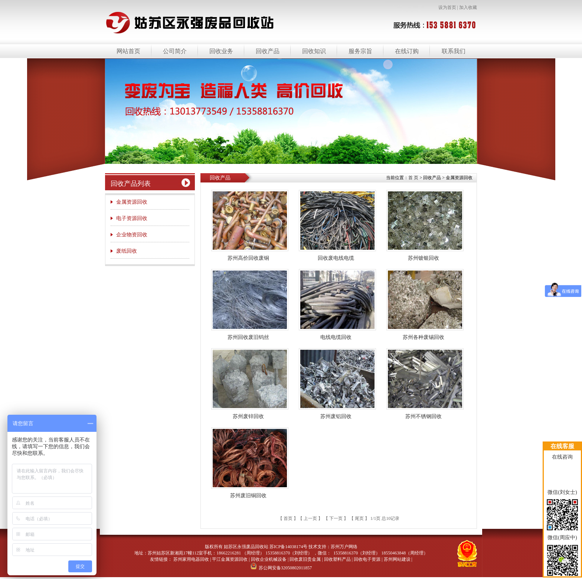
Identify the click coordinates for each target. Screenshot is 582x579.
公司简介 (175, 51)
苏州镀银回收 (423, 258)
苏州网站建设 (397, 559)
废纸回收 (126, 251)
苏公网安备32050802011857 (281, 567)
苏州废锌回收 (248, 416)
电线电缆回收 (336, 337)
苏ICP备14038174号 (288, 546)
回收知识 (314, 51)
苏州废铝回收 (336, 416)
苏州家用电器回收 (191, 559)
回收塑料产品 (337, 559)
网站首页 (128, 51)
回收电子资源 (367, 559)
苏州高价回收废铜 (248, 258)
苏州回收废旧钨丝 (248, 337)
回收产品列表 (131, 183)
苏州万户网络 (344, 546)
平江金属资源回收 (230, 559)
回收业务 (221, 51)
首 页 (413, 177)
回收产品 (267, 51)
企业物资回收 (131, 234)
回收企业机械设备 (269, 559)
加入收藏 (468, 7)
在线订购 (407, 51)
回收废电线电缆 (336, 258)
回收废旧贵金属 (305, 559)
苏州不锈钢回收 (423, 416)
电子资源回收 (131, 218)
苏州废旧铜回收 (248, 495)
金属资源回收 (131, 202)
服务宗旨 (360, 51)
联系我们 (453, 51)
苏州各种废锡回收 (423, 337)
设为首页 (447, 7)
